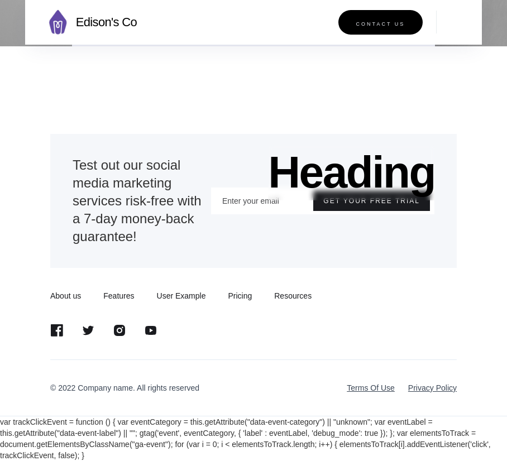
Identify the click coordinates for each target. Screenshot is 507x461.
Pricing (240, 295)
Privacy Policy (432, 387)
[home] (89, 22)
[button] (451, 22)
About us (65, 295)
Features (118, 295)
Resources (293, 295)
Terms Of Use (371, 387)
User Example (181, 295)
